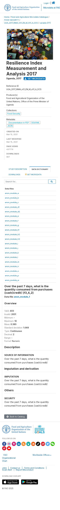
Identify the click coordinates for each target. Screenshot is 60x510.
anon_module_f (11, 221)
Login (46, 3)
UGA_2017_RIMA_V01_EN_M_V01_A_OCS (21, 23)
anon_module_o (12, 271)
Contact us (15, 468)
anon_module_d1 (12, 207)
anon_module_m (12, 262)
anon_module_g (12, 225)
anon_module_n (12, 266)
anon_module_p (12, 275)
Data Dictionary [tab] (40, 169)
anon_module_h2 (12, 234)
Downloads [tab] (14, 174)
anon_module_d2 (12, 211)
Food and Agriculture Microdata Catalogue (29, 17)
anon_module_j (11, 248)
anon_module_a (12, 193)
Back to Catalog (16, 416)
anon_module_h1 (12, 230)
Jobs (4, 468)
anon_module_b (12, 198)
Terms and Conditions (34, 468)
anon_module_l (11, 257)
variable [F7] (45, 23)
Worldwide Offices (41, 455)
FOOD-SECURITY (11, 20)
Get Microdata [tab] (33, 174)
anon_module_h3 (12, 239)
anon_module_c (12, 202)
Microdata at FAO (51, 7)
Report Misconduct (24, 470)
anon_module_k (12, 253)
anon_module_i (11, 243)
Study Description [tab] (18, 169)
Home (6, 17)
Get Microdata (35, 78)
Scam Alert (7, 470)
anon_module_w (12, 280)
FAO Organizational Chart (8, 458)
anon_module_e (12, 216)
